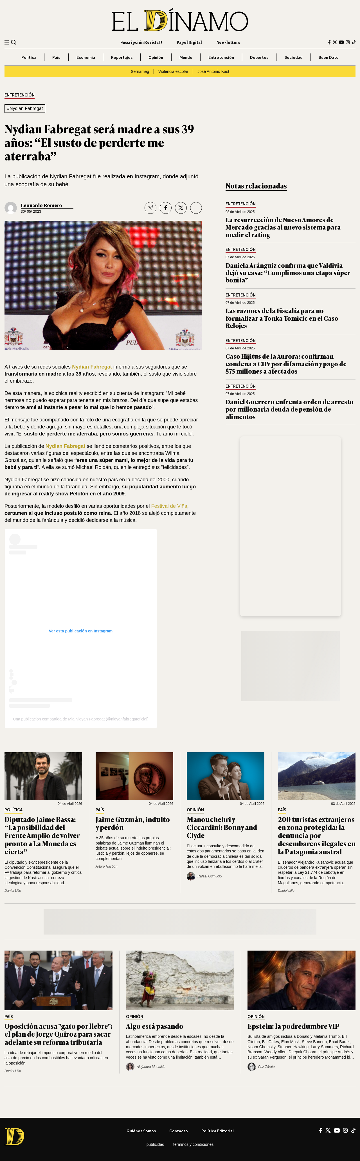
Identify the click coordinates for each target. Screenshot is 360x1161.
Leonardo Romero (41, 205)
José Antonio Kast (213, 71)
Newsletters (228, 42)
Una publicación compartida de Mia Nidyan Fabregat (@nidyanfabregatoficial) (80, 719)
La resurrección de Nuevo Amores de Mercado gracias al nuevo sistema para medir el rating (283, 227)
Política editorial (217, 1130)
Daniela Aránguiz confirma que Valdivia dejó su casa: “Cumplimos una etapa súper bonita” (288, 273)
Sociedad (294, 57)
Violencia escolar (173, 71)
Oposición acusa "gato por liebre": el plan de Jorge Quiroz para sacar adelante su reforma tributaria (58, 1034)
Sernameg (140, 71)
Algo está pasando (154, 1026)
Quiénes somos (141, 1130)
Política (28, 57)
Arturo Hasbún (106, 866)
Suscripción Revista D (141, 42)
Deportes (259, 57)
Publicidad (155, 1144)
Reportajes (121, 57)
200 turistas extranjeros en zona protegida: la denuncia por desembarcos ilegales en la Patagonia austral (317, 835)
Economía (85, 57)
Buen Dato (329, 57)
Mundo (185, 57)
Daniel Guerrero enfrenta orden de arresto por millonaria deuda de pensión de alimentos (290, 409)
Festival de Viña (169, 506)
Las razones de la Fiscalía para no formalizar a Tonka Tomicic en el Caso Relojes (282, 318)
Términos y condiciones (193, 1144)
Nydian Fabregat (92, 367)
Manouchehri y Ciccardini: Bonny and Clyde (222, 827)
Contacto (178, 1130)
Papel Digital (189, 42)
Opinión (155, 57)
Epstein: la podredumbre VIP (293, 1026)
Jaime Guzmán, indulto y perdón (133, 823)
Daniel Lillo (12, 891)
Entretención (221, 57)
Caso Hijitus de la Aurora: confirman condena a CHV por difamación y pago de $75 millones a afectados (286, 363)
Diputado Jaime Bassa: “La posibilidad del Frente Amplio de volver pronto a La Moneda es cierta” (41, 835)
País (56, 57)
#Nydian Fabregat (25, 108)
